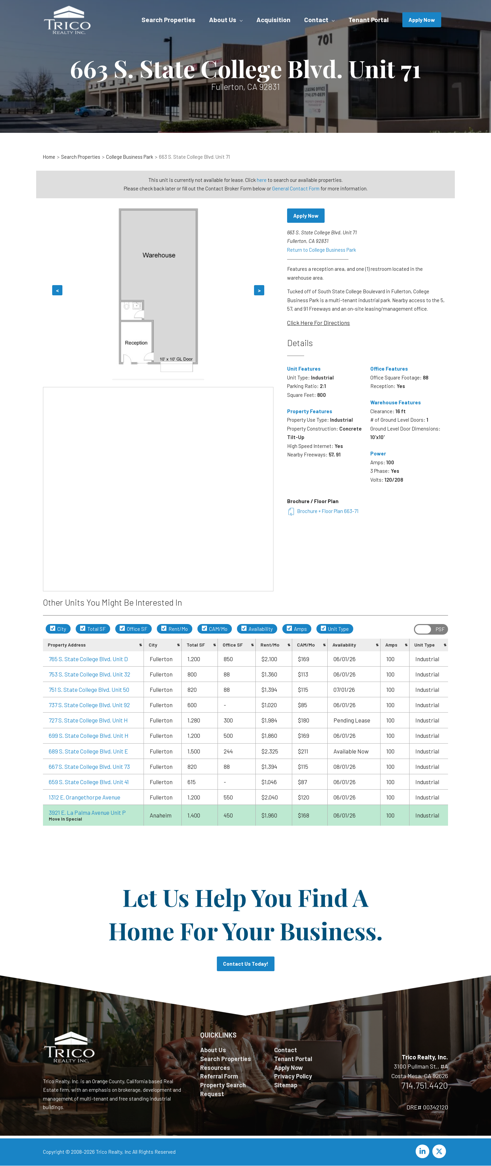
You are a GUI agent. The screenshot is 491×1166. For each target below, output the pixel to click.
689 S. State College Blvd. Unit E (88, 751)
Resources (215, 1068)
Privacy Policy (293, 1077)
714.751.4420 (424, 1086)
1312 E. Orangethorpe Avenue (84, 797)
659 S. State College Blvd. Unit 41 (89, 781)
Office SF (133, 629)
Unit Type (335, 629)
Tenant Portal (293, 1059)
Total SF (93, 629)
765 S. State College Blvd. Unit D (88, 658)
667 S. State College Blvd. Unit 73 (89, 766)
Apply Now (306, 216)
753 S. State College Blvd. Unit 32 (89, 674)
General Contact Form (295, 188)
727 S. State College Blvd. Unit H (88, 720)
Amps (297, 629)
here (262, 180)
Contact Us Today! (245, 964)
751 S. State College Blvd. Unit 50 (89, 689)
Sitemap (285, 1086)
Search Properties (225, 1059)
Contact (285, 1050)
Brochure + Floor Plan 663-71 (323, 511)
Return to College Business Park (322, 250)
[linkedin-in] (423, 1152)
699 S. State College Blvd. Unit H (89, 735)
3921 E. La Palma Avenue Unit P (87, 812)
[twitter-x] (440, 1152)
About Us (213, 1050)
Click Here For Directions (318, 323)
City (58, 629)
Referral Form (219, 1077)
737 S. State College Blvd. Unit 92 (89, 704)
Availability (257, 629)
